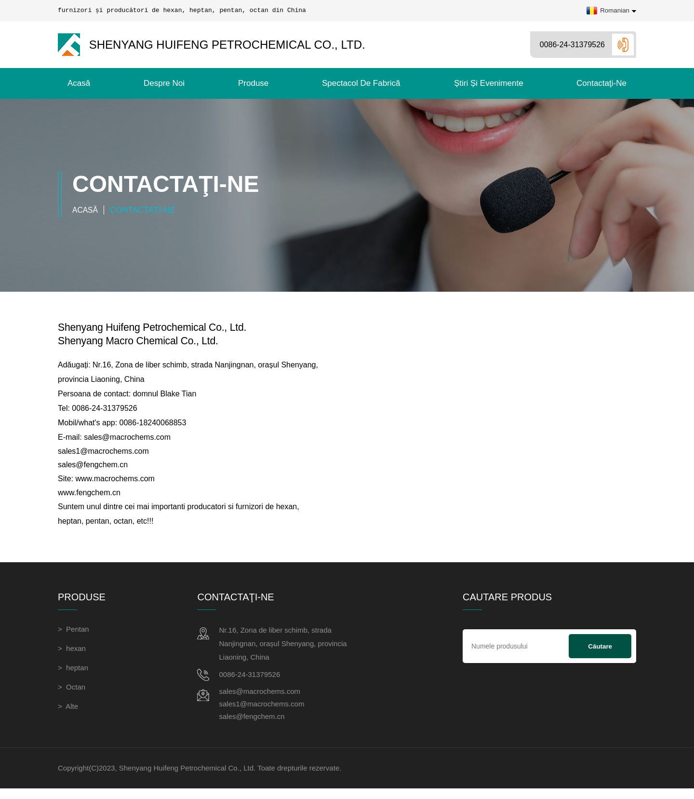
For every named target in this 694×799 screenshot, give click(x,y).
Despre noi (164, 83)
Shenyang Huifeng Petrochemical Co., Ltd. (211, 44)
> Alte (68, 714)
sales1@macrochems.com (103, 457)
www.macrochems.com (114, 486)
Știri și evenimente (488, 83)
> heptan (73, 676)
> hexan (72, 656)
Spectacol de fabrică (361, 83)
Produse (253, 83)
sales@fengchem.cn (93, 471)
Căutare (600, 654)
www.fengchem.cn (89, 500)
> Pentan (73, 637)
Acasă (78, 83)
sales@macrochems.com (127, 442)
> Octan (71, 695)
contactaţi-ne (601, 83)
